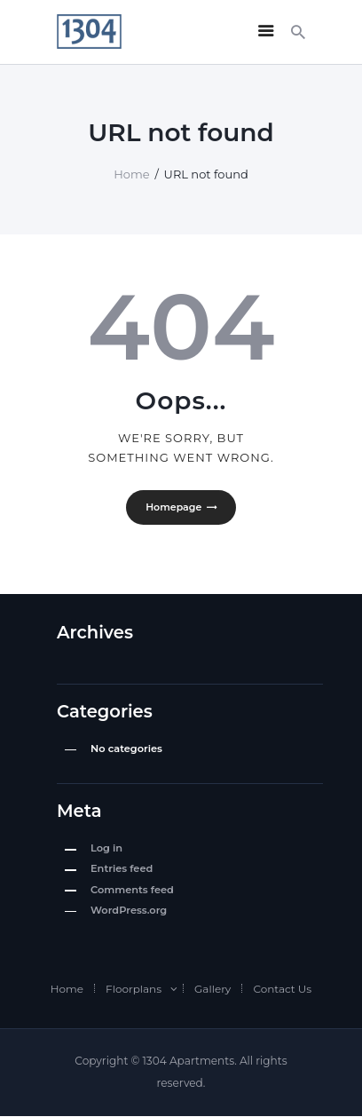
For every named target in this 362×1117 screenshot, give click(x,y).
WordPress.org (128, 910)
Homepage (173, 507)
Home (131, 174)
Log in (106, 848)
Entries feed (121, 869)
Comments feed (132, 889)
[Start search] (298, 32)
